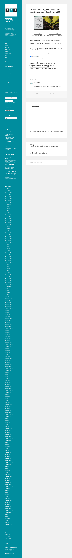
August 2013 (7, 464)
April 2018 (7, 354)
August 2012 (7, 488)
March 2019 (7, 336)
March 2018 (7, 356)
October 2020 (7, 306)
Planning (6, 75)
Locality (6, 51)
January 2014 (7, 454)
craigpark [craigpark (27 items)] (13, 162)
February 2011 (8, 524)
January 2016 (7, 406)
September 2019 (8, 328)
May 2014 (7, 446)
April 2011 (7, 520)
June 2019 (7, 332)
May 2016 (7, 398)
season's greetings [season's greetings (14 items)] (7, 177)
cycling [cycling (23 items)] (6, 164)
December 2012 (8, 480)
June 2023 (7, 246)
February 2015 (8, 428)
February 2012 (8, 500)
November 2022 (8, 258)
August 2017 (7, 370)
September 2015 (8, 414)
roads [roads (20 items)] (13, 176)
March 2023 (7, 250)
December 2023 (8, 236)
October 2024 (7, 222)
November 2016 (8, 386)
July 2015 (7, 418)
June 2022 (7, 266)
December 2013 (8, 456)
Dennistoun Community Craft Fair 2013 (39, 66)
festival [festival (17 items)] (6, 169)
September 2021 (8, 284)
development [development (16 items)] (12, 167)
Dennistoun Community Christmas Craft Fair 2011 (42, 65)
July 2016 (7, 394)
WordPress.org (8, 538)
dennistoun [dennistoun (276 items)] (12, 164)
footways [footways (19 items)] (10, 169)
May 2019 (7, 334)
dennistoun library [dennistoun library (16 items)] (7, 167)
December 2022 (8, 256)
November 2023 (8, 238)
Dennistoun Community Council (9, 19)
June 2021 (7, 290)
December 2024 (8, 218)
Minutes (6, 45)
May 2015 (7, 422)
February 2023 (8, 252)
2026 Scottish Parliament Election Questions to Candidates (10, 138)
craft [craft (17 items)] (10, 162)
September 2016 (8, 390)
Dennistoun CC (42, 93)
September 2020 (8, 308)
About (6, 57)
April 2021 (7, 294)
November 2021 (8, 280)
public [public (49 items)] (13, 174)
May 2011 (7, 518)
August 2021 (7, 286)
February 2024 (8, 232)
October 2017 (7, 366)
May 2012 (7, 494)
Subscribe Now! (9, 100)
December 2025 (8, 196)
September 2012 (8, 486)
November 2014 (8, 434)
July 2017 (7, 372)
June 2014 (7, 444)
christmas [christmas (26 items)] (11, 161)
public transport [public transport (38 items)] (8, 176)
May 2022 (7, 268)
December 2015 (8, 408)
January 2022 (7, 276)
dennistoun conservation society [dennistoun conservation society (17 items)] (9, 166)
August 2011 (7, 512)
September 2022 (8, 262)
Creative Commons (8, 549)
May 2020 (7, 314)
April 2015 (7, 424)
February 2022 (8, 274)
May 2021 (7, 292)
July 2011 (7, 514)
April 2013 (7, 472)
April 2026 (7, 188)
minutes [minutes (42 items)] (12, 173)
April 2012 (7, 496)
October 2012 (7, 484)
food (50, 94)
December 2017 (8, 362)
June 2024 (7, 226)
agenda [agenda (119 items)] (7, 158)
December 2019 (8, 322)
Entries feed (7, 534)
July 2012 (7, 490)
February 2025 (8, 214)
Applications (7, 49)
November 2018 (8, 342)
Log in (6, 532)
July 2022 (7, 264)
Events (6, 69)
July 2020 (7, 310)
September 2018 (8, 344)
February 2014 (8, 452)
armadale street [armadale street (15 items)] (13, 160)
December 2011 (8, 504)
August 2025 (7, 204)
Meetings (7, 73)
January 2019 (7, 338)
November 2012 (8, 482)
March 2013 (7, 474)
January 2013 (7, 478)
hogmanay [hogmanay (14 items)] (6, 171)
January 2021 (7, 300)
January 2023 (7, 254)
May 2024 (7, 228)
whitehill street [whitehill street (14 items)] (12, 179)
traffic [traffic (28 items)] (12, 178)
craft (35, 94)
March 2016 (7, 402)
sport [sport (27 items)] (11, 177)
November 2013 (8, 458)
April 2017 (7, 378)
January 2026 (7, 194)
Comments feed (8, 536)
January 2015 (7, 430)
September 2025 (8, 202)
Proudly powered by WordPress (36, 162)
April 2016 (7, 400)
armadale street (54, 93)
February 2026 (8, 192)
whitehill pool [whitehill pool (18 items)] (7, 179)
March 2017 (7, 380)
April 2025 (7, 210)
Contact (6, 59)
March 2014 (7, 450)
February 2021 (8, 298)
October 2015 (7, 412)
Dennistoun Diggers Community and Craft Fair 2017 (42, 62)
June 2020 (7, 312)
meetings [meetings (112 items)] (7, 173)
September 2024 (8, 224)
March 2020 (7, 316)
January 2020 (7, 320)
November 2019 (8, 324)
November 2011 (8, 506)
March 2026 (7, 190)
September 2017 (8, 368)
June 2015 (7, 420)
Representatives (8, 53)
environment (46, 94)
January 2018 (7, 360)
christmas (32, 94)
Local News (7, 71)
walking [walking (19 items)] (14, 178)
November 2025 (8, 198)
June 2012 (7, 492)
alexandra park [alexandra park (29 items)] (7, 160)
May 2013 (7, 470)
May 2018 (7, 352)
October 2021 (7, 282)
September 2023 (8, 242)
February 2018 (8, 358)
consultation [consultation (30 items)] (7, 162)
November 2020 (8, 304)
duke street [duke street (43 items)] (7, 168)
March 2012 (7, 498)
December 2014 (8, 432)
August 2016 (7, 392)
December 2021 (8, 278)
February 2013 (8, 476)
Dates (6, 43)
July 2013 (7, 466)
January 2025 (7, 216)
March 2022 (7, 272)
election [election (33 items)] (11, 168)
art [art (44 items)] (15, 160)
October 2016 (7, 388)
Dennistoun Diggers (38, 33)
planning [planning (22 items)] (10, 174)
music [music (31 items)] (15, 173)
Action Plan (7, 47)
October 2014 (7, 436)
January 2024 (7, 234)
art (58, 93)
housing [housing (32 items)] (9, 171)
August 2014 (7, 440)
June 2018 (7, 350)
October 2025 (7, 200)
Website (6, 77)
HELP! (6, 61)
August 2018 (7, 346)
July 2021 (7, 288)
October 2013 (7, 460)
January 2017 (7, 382)
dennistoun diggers (40, 94)
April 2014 (7, 448)
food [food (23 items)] (8, 169)
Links (6, 55)
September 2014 (8, 438)
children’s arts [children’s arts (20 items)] (7, 161)
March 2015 (7, 426)
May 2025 (7, 208)
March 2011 (7, 522)
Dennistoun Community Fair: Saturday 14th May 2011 (43, 68)
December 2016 (8, 384)
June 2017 (7, 374)
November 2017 (8, 364)
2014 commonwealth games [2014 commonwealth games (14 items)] (8, 157)
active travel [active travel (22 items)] (14, 157)
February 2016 (8, 404)
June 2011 (7, 516)
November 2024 (8, 220)
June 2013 (7, 468)
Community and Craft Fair (55, 33)
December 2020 (8, 302)
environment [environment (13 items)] (15, 168)
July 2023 (7, 244)
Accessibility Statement (9, 553)
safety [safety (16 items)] (14, 176)
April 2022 (7, 270)
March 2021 (7, 296)
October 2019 (7, 326)
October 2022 (7, 260)
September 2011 (8, 510)
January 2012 (7, 502)
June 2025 (7, 206)
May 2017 (7, 376)
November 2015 (8, 410)
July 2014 (7, 442)
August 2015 (7, 416)
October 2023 (7, 240)
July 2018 (7, 348)
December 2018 (8, 340)
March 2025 (7, 212)
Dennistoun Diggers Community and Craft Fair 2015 (42, 63)
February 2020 (8, 318)
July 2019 (7, 330)
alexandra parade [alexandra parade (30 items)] (12, 158)
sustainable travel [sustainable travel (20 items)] (8, 178)
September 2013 (8, 462)
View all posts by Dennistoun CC (55, 86)
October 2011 (7, 508)
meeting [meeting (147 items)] (13, 171)
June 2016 (7, 396)
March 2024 (7, 230)
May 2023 (7, 248)
